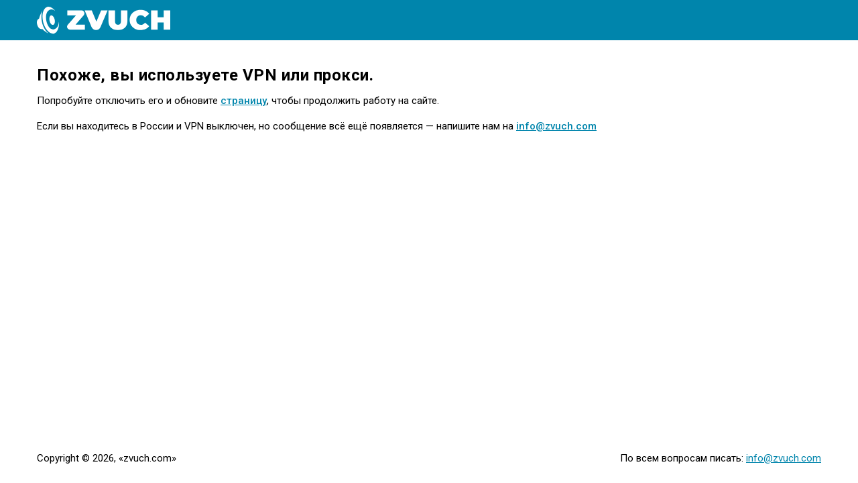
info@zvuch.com (556, 126)
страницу (244, 101)
